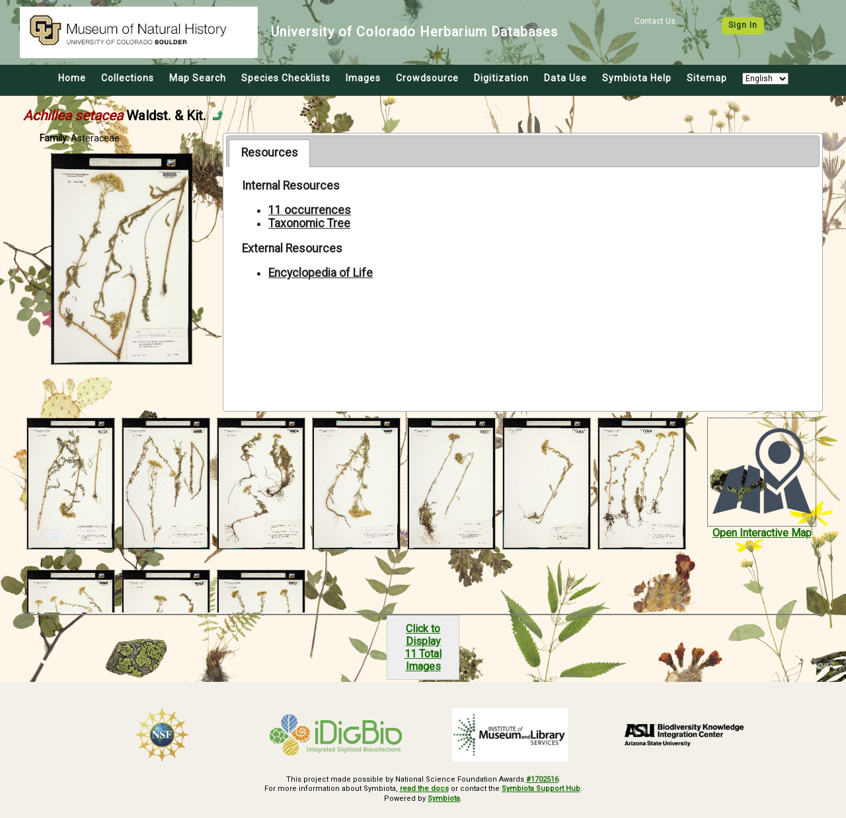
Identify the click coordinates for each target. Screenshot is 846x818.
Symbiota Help (637, 78)
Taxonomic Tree (309, 223)
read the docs (424, 788)
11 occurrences (309, 210)
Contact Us (654, 21)
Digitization (501, 78)
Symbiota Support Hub (541, 788)
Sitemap (707, 78)
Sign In (742, 25)
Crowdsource (427, 78)
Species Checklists (285, 78)
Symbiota (444, 798)
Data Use (565, 78)
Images (363, 78)
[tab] (269, 153)
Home (72, 78)
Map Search (197, 78)
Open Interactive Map (762, 533)
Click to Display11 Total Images (423, 647)
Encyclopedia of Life (320, 272)
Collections (127, 78)
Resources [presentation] (269, 152)
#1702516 (542, 779)
